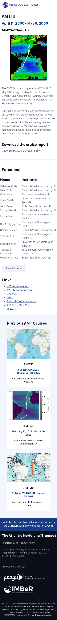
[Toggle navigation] (53, 5)
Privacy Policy (27, 543)
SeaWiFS (11, 308)
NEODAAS (12, 293)
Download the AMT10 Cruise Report (21, 150)
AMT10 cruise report (18, 286)
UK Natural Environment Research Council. (30, 525)
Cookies (13, 543)
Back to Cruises (14, 268)
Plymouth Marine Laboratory (22, 301)
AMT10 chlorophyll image (20, 290)
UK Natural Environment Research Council (25, 606)
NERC (10, 297)
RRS (18, 305)
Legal (5, 543)
